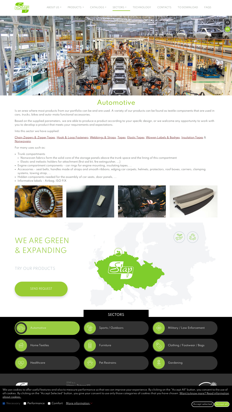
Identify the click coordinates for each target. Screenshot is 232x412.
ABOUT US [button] (53, 7)
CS (227, 22)
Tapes (121, 137)
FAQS (207, 7)
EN (227, 29)
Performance (36, 403)
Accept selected (202, 404)
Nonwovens (23, 141)
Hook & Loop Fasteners (72, 137)
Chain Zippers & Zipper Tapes (35, 137)
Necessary (13, 403)
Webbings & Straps (103, 137)
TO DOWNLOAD (188, 7)
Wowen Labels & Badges (163, 137)
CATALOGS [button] (97, 7)
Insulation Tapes (192, 137)
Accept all (222, 404)
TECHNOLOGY (142, 7)
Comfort (57, 403)
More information (79, 403)
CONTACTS (164, 7)
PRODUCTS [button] (75, 7)
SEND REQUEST (41, 288)
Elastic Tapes (135, 137)
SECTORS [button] (119, 7)
